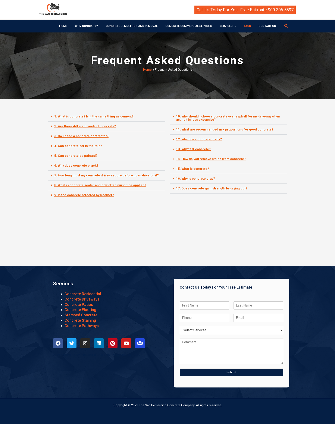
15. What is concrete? (192, 169)
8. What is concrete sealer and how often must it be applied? (100, 185)
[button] (245, 10)
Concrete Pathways (82, 325)
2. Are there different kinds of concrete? (84, 126)
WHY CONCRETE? (90, 26)
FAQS (242, 26)
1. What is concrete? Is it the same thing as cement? (94, 116)
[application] (232, 26)
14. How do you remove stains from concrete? (211, 159)
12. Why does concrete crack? (199, 139)
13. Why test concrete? (193, 149)
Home (147, 70)
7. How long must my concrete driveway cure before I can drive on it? (106, 175)
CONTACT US (260, 26)
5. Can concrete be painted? (75, 156)
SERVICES (225, 26)
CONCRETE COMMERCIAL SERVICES (188, 26)
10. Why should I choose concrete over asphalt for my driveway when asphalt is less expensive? (228, 118)
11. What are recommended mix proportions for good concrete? (224, 129)
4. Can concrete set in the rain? (78, 146)
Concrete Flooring (80, 309)
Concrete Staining (80, 320)
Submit (231, 372)
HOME (70, 26)
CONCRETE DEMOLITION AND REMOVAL (134, 26)
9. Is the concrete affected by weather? (84, 195)
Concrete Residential (83, 294)
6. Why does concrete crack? (76, 165)
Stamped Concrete (81, 315)
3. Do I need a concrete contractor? (81, 136)
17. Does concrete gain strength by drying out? (211, 188)
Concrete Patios (79, 304)
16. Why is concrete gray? (195, 178)
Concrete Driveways (82, 299)
